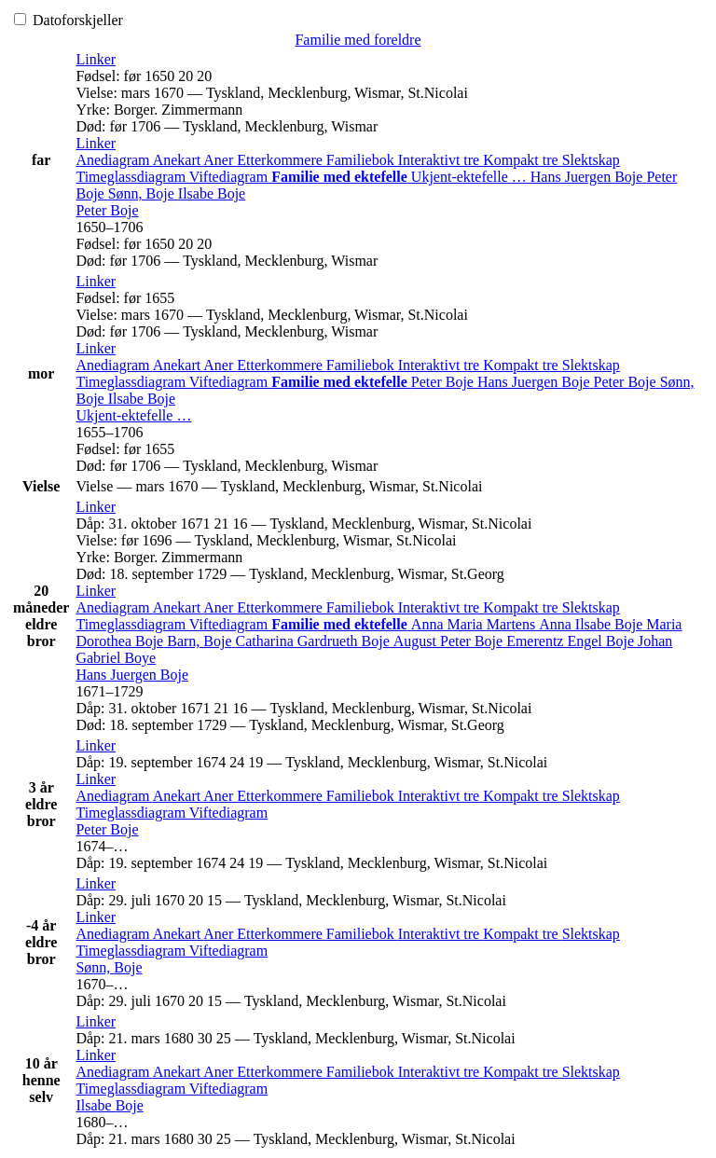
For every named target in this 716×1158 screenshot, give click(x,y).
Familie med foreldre (357, 40)
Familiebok (362, 160)
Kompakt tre (522, 160)
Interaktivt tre (441, 160)
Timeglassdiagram (132, 177)
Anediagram (114, 160)
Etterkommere (281, 160)
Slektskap (591, 160)
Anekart (178, 160)
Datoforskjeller (68, 20)
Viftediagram (230, 177)
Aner (220, 160)
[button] (96, 59)
